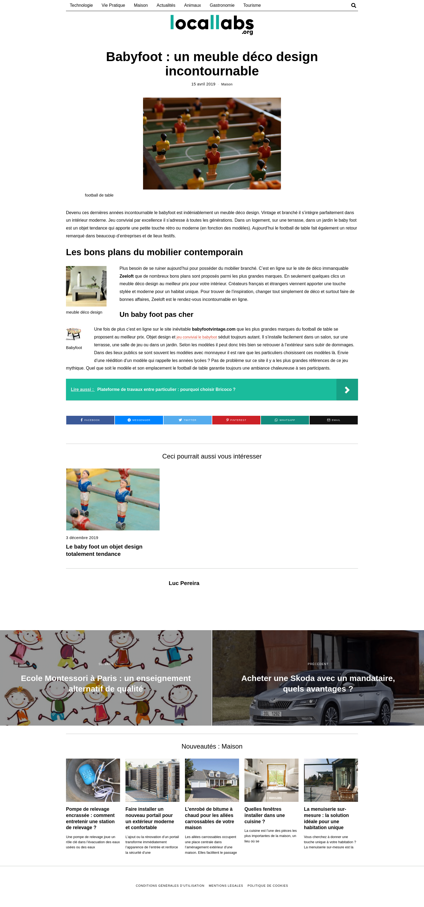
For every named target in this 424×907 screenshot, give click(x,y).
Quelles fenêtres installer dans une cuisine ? (264, 815)
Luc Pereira (184, 583)
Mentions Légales (226, 885)
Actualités (166, 5)
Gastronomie (222, 5)
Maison (141, 5)
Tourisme (252, 5)
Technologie (81, 5)
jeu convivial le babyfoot (200, 337)
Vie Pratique (113, 5)
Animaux (192, 5)
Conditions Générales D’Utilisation (170, 885)
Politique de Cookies (267, 885)
